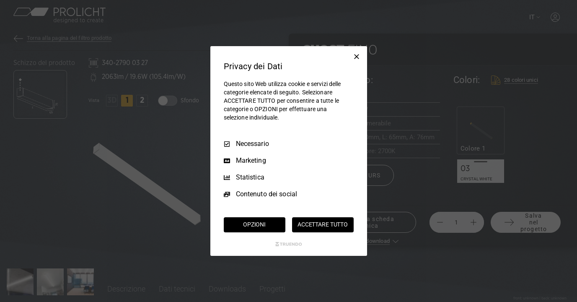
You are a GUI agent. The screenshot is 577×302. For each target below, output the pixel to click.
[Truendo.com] (288, 244)
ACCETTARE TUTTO (323, 224)
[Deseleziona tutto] (356, 56)
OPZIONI (254, 224)
